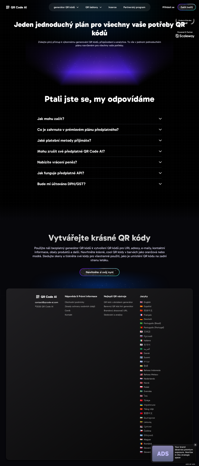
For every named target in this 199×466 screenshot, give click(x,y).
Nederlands (147, 378)
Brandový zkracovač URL (115, 310)
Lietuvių (145, 422)
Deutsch (146, 319)
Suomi (145, 357)
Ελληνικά (146, 435)
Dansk (145, 353)
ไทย (144, 396)
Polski (144, 387)
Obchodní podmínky (74, 302)
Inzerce (113, 7)
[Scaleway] (185, 34)
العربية (145, 349)
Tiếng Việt (147, 409)
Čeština (145, 431)
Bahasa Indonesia (150, 370)
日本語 (145, 331)
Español (145, 306)
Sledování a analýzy (113, 314)
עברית (145, 361)
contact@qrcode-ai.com (46, 302)
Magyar (145, 439)
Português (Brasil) (150, 323)
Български (147, 418)
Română (146, 443)
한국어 (145, 344)
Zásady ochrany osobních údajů (80, 306)
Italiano (145, 340)
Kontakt (68, 314)
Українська (147, 405)
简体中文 (146, 310)
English (145, 302)
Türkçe (145, 400)
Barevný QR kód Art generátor (118, 306)
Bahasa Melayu (149, 374)
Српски (145, 426)
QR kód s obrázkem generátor (118, 302)
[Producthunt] (185, 22)
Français (146, 315)
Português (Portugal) (152, 327)
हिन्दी (144, 366)
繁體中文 (146, 413)
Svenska (146, 391)
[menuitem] (112, 7)
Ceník (67, 310)
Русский (146, 336)
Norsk (144, 383)
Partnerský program (134, 7)
